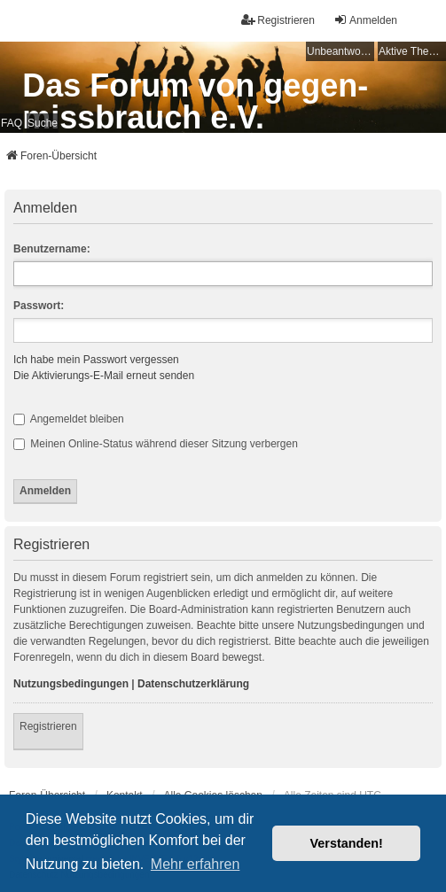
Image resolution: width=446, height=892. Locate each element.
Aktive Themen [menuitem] (412, 51)
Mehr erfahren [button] (195, 864)
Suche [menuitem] (42, 123)
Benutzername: (51, 249)
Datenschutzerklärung (193, 684)
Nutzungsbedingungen (71, 684)
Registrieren (48, 726)
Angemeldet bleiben (68, 419)
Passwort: (38, 305)
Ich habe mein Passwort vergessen (96, 359)
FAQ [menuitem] (11, 123)
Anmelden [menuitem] (365, 20)
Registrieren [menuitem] (278, 20)
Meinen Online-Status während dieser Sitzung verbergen (155, 444)
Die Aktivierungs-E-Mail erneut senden (103, 375)
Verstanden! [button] (346, 843)
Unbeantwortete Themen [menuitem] (340, 51)
